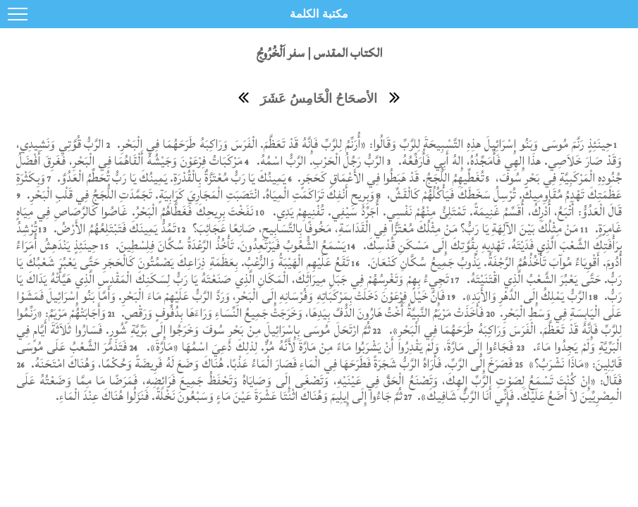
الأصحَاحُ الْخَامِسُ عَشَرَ (318, 99)
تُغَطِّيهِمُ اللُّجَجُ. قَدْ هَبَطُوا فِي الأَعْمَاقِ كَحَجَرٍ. (389, 177)
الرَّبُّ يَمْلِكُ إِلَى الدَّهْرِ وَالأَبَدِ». (523, 296)
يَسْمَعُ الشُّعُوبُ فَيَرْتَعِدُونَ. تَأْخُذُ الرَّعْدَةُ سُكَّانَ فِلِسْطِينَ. (228, 245)
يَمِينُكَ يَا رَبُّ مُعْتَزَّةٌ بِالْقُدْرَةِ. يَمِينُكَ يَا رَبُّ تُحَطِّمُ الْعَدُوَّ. (170, 177)
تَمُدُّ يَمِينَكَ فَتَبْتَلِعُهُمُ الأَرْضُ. (112, 228)
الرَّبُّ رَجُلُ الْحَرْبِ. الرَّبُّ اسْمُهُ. (319, 161)
